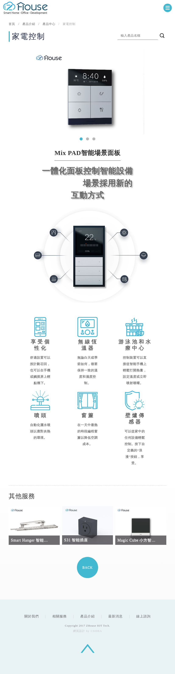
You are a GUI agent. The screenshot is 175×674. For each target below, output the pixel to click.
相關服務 (59, 616)
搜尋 (162, 35)
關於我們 (31, 616)
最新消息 (115, 616)
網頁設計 (79, 630)
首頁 (12, 24)
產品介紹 (87, 616)
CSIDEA (25, 8)
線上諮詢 (143, 616)
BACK (87, 567)
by (87, 630)
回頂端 (87, 648)
